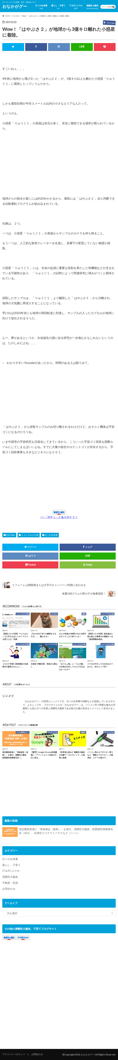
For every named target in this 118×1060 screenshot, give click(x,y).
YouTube (10, 535)
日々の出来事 (41, 7)
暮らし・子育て (58, 7)
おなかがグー (14, 6)
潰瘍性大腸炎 (92, 7)
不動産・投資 (10, 882)
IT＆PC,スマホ (75, 7)
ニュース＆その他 (29, 535)
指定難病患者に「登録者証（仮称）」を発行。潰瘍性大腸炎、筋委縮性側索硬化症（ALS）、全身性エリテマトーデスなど (57, 832)
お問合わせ (8, 888)
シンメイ (8, 696)
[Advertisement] (25, 170)
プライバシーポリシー (13, 1054)
